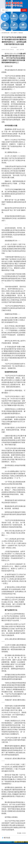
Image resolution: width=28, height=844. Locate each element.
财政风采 (23, 26)
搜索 (24, 10)
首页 (12, 32)
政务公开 (23, 17)
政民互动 (14, 26)
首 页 (5, 17)
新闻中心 (14, 17)
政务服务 (5, 26)
